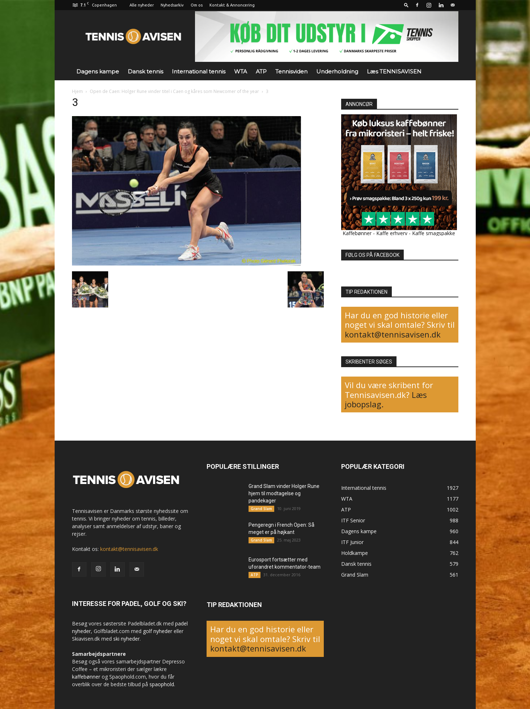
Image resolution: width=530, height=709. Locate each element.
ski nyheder (126, 638)
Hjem (77, 91)
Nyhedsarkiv (172, 5)
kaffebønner (86, 676)
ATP (261, 71)
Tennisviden (291, 71)
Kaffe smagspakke (433, 233)
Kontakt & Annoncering (232, 5)
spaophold (161, 684)
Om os (197, 5)
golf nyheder (157, 631)
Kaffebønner (357, 233)
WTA (240, 71)
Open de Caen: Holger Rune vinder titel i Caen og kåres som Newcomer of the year (174, 91)
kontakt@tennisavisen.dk (393, 334)
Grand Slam (261, 508)
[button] (406, 5)
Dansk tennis (145, 71)
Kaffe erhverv (391, 233)
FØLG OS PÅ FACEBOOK (372, 255)
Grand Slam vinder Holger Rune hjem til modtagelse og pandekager (284, 493)
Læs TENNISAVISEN (394, 71)
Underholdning (337, 71)
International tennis (198, 71)
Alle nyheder (142, 5)
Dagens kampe (97, 71)
